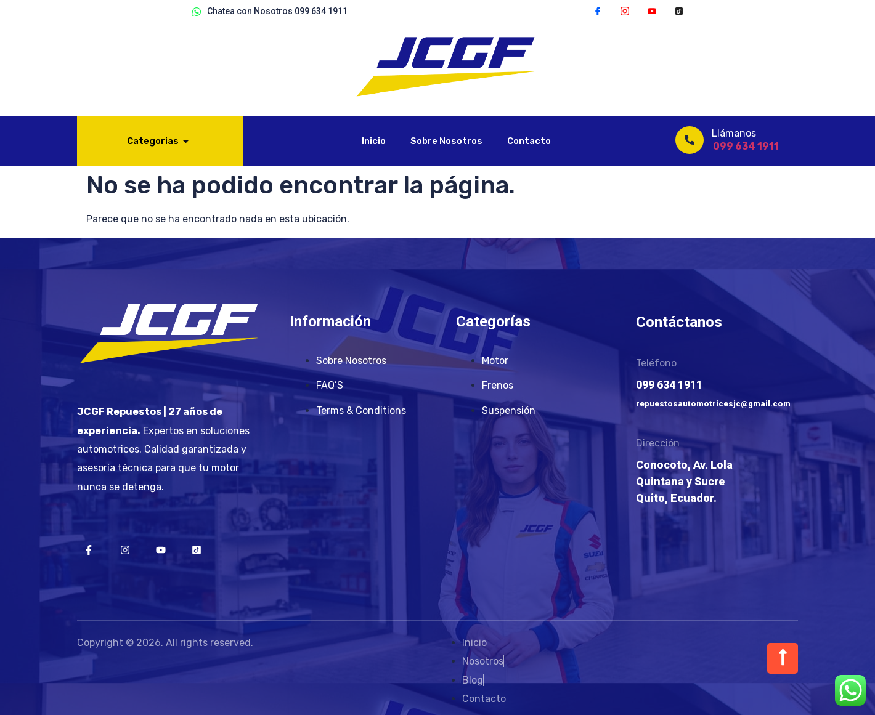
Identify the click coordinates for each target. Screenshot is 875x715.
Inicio (374, 141)
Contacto (529, 141)
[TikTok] (679, 10)
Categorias (158, 141)
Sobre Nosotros (446, 141)
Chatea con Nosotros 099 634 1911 (270, 11)
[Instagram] (625, 10)
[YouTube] (652, 10)
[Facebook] (597, 10)
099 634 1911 (746, 146)
